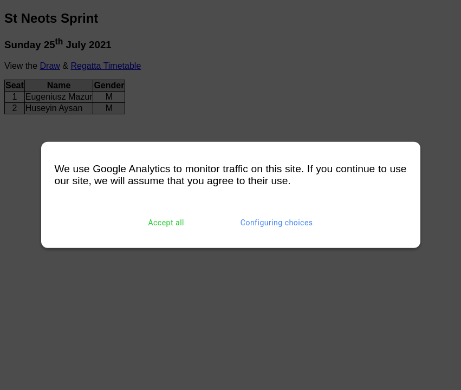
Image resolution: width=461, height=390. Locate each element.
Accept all (166, 222)
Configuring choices (276, 222)
